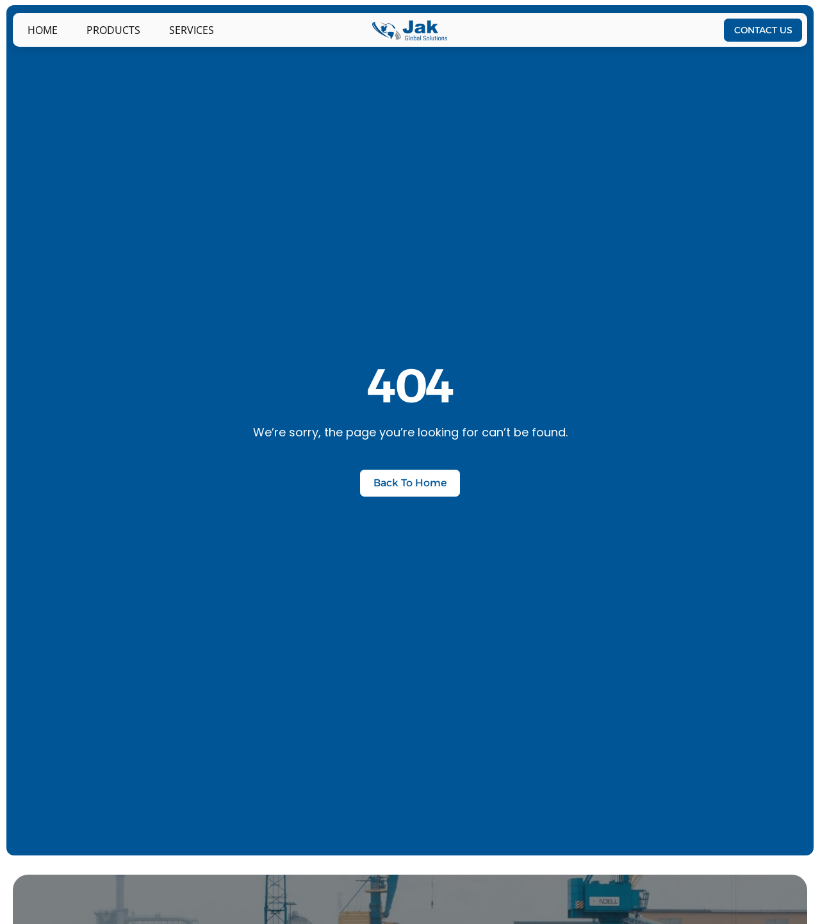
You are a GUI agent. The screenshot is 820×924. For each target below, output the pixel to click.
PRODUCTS (113, 30)
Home (43, 30)
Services (191, 30)
